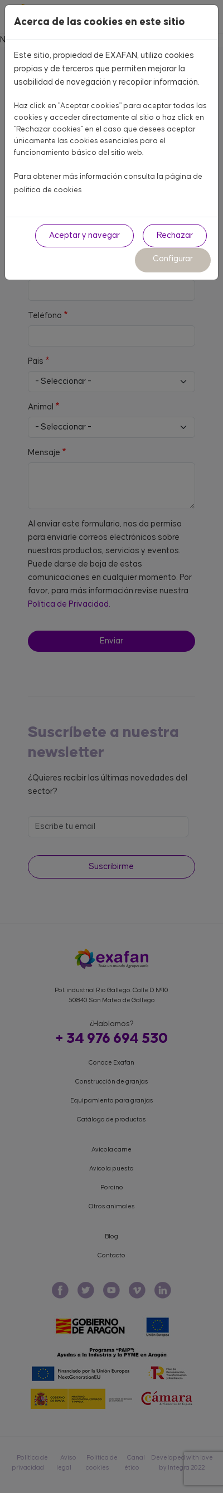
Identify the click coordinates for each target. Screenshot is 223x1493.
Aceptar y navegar (84, 235)
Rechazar (175, 235)
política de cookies (48, 190)
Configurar (173, 259)
